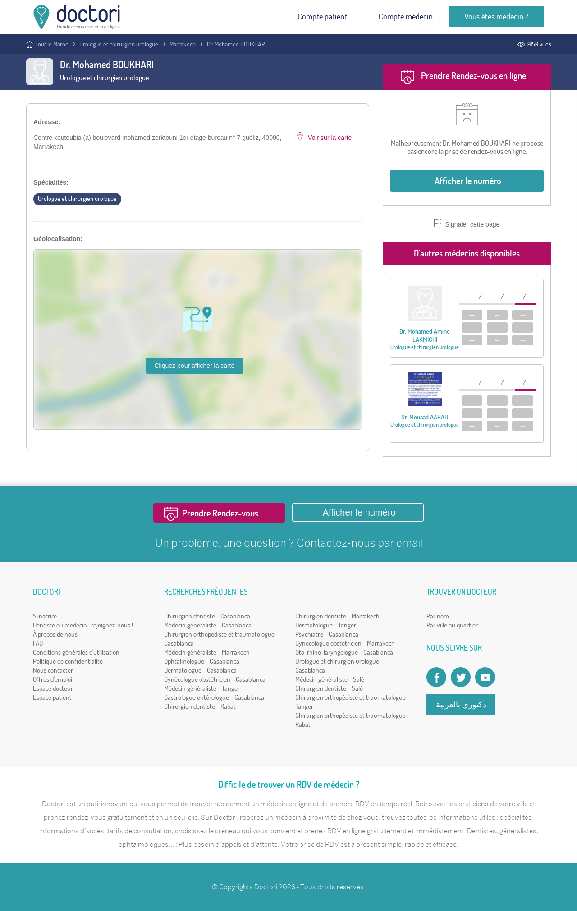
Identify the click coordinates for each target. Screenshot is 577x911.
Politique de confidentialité (68, 661)
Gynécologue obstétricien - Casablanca (215, 679)
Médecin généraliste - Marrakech (207, 652)
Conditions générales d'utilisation (76, 652)
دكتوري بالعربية (461, 704)
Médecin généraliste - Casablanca (208, 625)
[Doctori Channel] (485, 677)
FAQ (38, 643)
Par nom (437, 616)
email (409, 542)
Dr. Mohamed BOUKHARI (236, 44)
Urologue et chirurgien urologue (118, 44)
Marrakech (182, 44)
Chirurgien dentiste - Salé (329, 688)
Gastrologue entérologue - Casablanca (214, 697)
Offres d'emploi (52, 679)
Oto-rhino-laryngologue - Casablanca (344, 652)
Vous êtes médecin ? (496, 16)
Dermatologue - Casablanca (200, 670)
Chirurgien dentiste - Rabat (200, 706)
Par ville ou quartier (452, 625)
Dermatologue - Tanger (325, 625)
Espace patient (52, 697)
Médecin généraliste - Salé (329, 679)
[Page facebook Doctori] (436, 677)
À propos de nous (55, 634)
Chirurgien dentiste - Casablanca (207, 616)
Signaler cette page (467, 223)
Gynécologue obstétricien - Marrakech (345, 643)
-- (472, 315)
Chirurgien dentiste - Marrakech (337, 616)
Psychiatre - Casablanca (326, 634)
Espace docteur (53, 688)
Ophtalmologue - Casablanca (201, 661)
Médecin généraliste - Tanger (202, 688)
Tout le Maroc (51, 44)
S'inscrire (45, 616)
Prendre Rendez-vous (220, 513)
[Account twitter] (461, 677)
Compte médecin (406, 16)
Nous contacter (53, 670)
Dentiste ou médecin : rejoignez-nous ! (83, 625)
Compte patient (322, 16)
